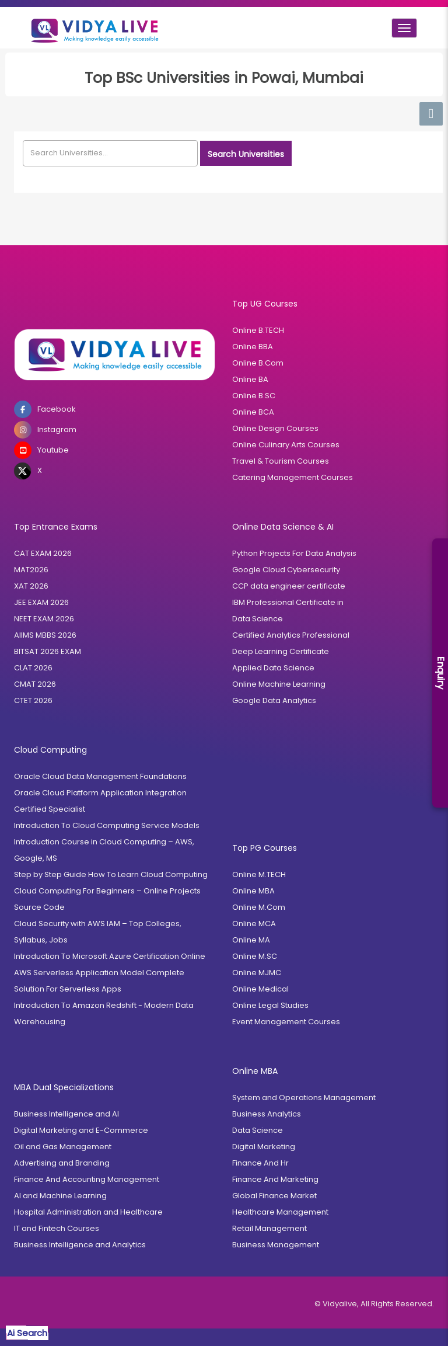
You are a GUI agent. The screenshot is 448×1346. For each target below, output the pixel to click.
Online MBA (253, 890)
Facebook (45, 409)
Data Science (257, 618)
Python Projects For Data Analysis (294, 553)
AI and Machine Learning (60, 1195)
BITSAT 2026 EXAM (47, 651)
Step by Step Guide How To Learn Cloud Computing (111, 874)
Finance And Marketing (275, 1179)
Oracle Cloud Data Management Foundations (100, 776)
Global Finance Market (274, 1195)
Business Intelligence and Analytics (80, 1244)
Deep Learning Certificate (280, 651)
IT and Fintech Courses (56, 1228)
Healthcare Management (280, 1212)
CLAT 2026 (33, 667)
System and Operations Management (304, 1097)
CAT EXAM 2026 (43, 553)
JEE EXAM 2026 (41, 602)
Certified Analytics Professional (290, 635)
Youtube (41, 450)
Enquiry (440, 673)
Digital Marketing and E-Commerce (81, 1130)
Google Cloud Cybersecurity (286, 569)
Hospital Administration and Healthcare (88, 1212)
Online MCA (254, 923)
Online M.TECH (259, 874)
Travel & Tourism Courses (280, 461)
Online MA (251, 939)
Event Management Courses (286, 1021)
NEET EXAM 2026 (44, 618)
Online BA (250, 379)
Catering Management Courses (292, 477)
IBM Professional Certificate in (288, 602)
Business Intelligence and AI (66, 1113)
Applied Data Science (273, 667)
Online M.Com (258, 907)
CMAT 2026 (35, 684)
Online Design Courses (275, 428)
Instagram (45, 430)
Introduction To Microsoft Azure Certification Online (109, 956)
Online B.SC (253, 395)
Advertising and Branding (62, 1162)
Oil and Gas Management (62, 1146)
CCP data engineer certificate (288, 586)
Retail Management (269, 1228)
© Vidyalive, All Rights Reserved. (374, 1303)
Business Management (275, 1244)
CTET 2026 (33, 700)
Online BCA (253, 412)
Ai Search (27, 1333)
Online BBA (252, 346)
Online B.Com (258, 362)
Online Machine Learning (279, 684)
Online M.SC (254, 956)
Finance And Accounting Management (86, 1179)
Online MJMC (256, 972)
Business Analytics (266, 1113)
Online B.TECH (258, 330)
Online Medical (260, 988)
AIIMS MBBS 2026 (45, 635)
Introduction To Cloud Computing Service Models (107, 825)
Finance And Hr (260, 1162)
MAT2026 (31, 569)
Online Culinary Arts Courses (286, 444)
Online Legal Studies (270, 1005)
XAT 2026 (31, 586)
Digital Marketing (263, 1146)
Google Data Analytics (274, 700)
